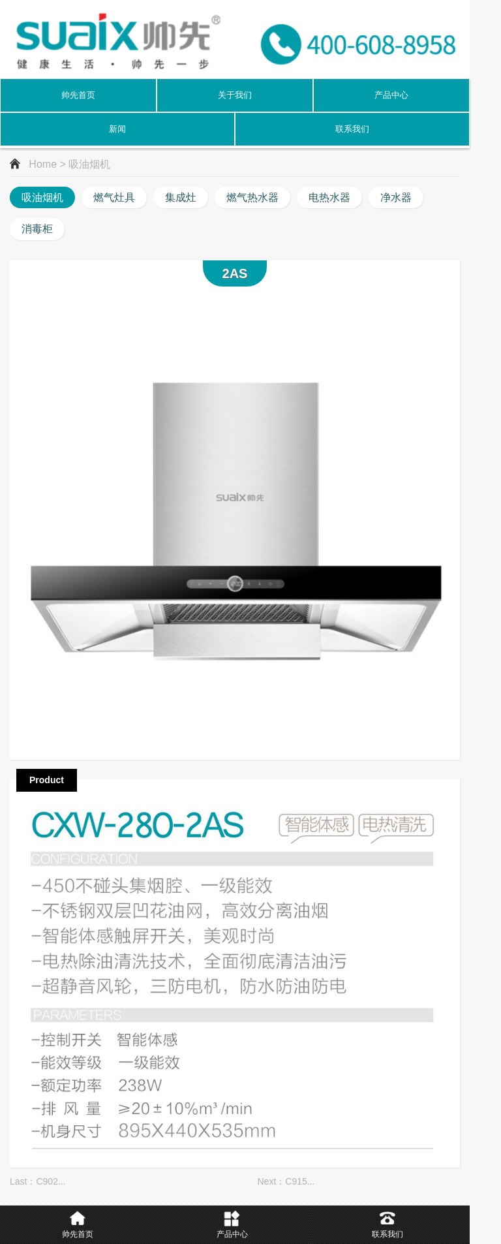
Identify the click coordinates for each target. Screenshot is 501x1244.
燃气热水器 (252, 197)
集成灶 (180, 197)
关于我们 (235, 95)
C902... (50, 1181)
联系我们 (352, 129)
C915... (299, 1181)
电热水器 (329, 197)
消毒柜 (37, 228)
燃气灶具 (114, 197)
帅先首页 (78, 95)
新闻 (117, 129)
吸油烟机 (42, 197)
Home (43, 164)
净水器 (396, 197)
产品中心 (391, 95)
